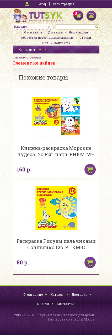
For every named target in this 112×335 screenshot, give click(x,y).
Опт (45, 43)
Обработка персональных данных (47, 38)
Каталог (57, 294)
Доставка (55, 32)
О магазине (33, 32)
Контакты (62, 43)
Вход (42, 4)
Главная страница (27, 57)
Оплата (43, 304)
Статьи (85, 38)
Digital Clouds (83, 319)
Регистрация (63, 4)
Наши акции (78, 32)
